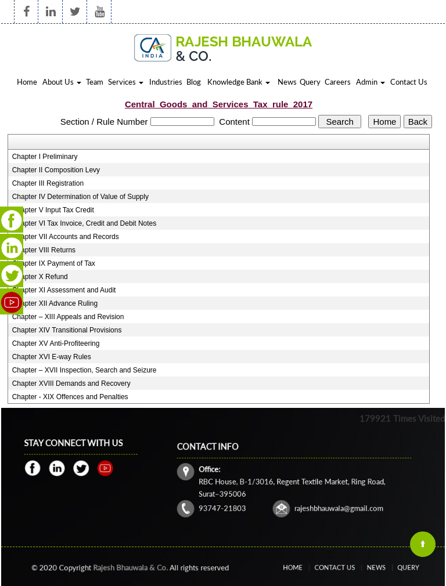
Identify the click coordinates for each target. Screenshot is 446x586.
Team (94, 81)
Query (310, 81)
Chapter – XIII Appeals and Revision (68, 317)
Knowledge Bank (238, 81)
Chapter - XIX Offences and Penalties (70, 397)
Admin (370, 81)
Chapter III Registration (48, 183)
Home (27, 81)
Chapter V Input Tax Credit (53, 210)
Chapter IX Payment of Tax (53, 263)
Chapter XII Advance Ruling (55, 303)
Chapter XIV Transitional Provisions (67, 330)
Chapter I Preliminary (45, 157)
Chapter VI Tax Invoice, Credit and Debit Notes (84, 223)
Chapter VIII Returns (43, 250)
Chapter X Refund (40, 277)
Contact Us (408, 81)
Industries (165, 81)
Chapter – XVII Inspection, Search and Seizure (84, 370)
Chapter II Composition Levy (56, 170)
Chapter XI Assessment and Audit (64, 290)
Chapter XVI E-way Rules (51, 357)
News (287, 81)
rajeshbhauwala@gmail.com (326, 499)
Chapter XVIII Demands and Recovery (71, 383)
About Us (61, 81)
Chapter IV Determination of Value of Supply (80, 197)
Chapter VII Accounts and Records (65, 237)
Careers (338, 81)
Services (125, 81)
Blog (193, 81)
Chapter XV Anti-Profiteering (56, 343)
